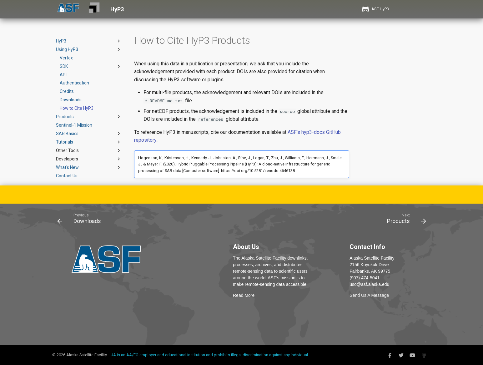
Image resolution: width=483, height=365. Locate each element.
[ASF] (68, 9)
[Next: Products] (404, 220)
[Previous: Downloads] (81, 220)
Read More (243, 295)
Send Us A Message (369, 295)
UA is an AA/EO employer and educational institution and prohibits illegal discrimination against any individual (209, 354)
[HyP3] (94, 9)
